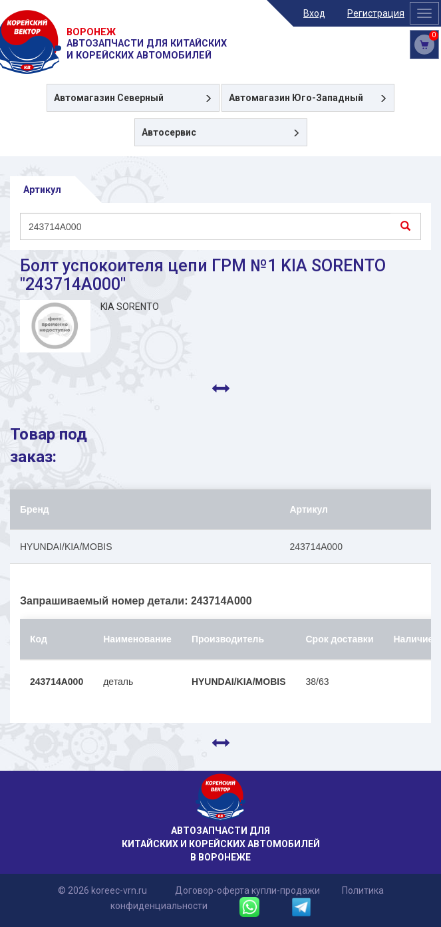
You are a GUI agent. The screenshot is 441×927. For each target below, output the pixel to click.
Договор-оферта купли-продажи (247, 890)
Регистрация (375, 13)
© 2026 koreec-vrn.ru (102, 890)
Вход (314, 13)
